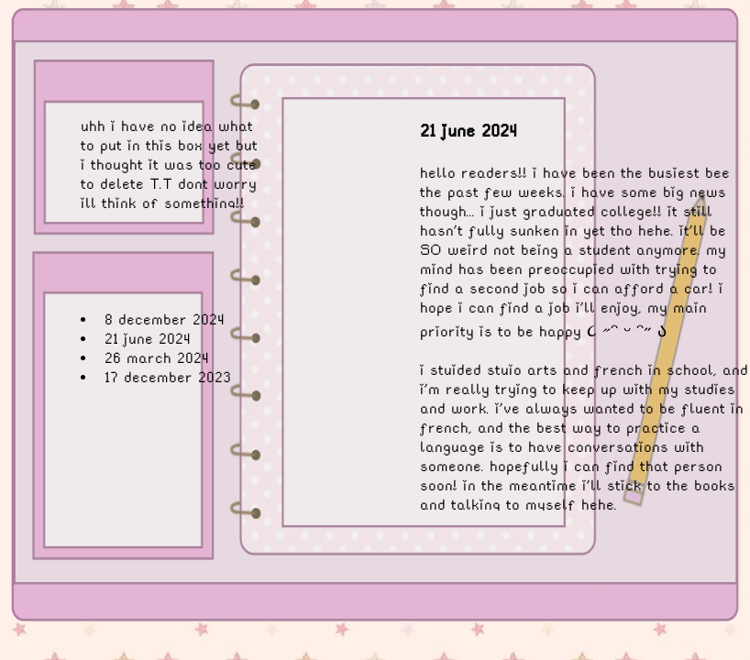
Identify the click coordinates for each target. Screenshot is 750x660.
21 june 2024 (148, 338)
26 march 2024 (157, 358)
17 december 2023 (168, 377)
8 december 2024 (165, 319)
